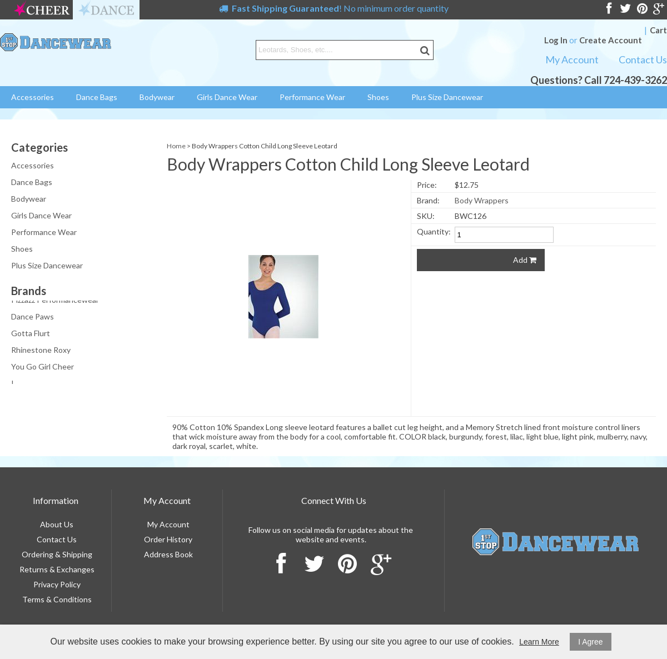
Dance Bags (96, 97)
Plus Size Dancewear (447, 97)
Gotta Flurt (30, 334)
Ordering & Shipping (57, 554)
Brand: (428, 200)
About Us (56, 524)
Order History (168, 539)
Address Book (168, 554)
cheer (41, 9)
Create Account (610, 40)
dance (106, 9)
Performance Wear (312, 97)
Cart (658, 30)
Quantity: (434, 231)
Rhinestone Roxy (41, 351)
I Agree (590, 641)
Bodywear (157, 97)
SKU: (426, 216)
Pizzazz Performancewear (55, 301)
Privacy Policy (57, 584)
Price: (427, 184)
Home (176, 146)
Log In (556, 40)
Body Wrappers (482, 200)
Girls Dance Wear (227, 97)
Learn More (539, 641)
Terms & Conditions (57, 599)
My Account (572, 59)
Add (524, 259)
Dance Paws (32, 317)
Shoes (378, 97)
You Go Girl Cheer (42, 367)
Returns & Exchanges (56, 569)
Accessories (32, 97)
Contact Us (643, 59)
